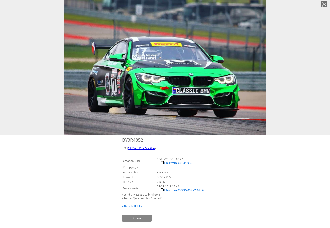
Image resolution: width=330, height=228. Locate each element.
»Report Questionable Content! (142, 198)
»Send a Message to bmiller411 (142, 194)
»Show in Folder (132, 206)
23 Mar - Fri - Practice (141, 148)
